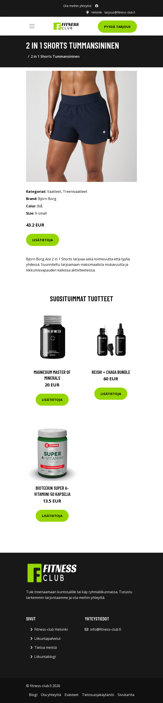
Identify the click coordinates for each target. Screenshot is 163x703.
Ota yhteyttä (51, 694)
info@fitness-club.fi (105, 629)
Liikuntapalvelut (47, 638)
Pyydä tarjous (117, 26)
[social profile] (96, 6)
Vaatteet (54, 191)
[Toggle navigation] (32, 26)
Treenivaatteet (75, 191)
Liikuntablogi (45, 656)
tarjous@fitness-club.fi (119, 12)
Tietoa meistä (45, 647)
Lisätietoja (42, 239)
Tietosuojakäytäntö (98, 694)
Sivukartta (126, 694)
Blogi (33, 694)
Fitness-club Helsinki (51, 629)
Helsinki (96, 12)
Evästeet (71, 694)
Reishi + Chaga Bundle (111, 371)
